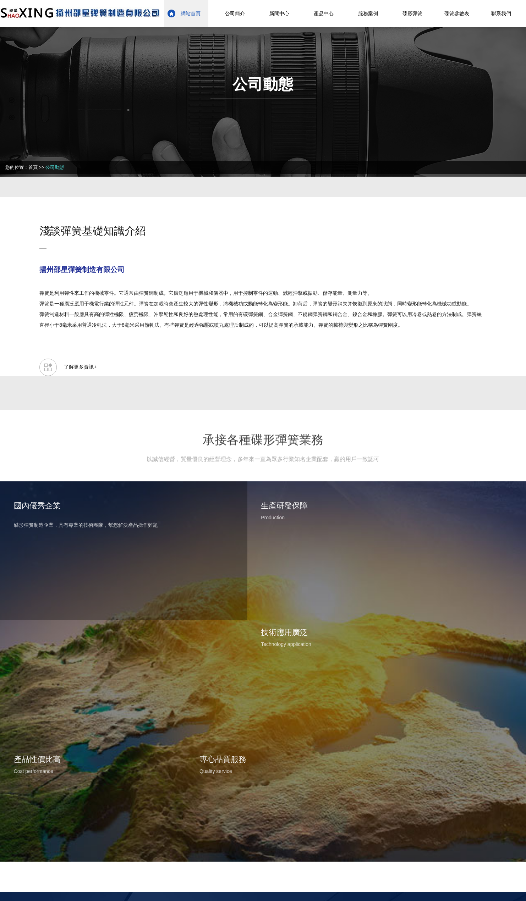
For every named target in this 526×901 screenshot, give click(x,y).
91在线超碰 (114, 885)
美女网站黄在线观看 (118, 846)
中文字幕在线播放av (427, 846)
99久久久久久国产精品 (472, 859)
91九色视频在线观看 (167, 846)
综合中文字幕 (266, 885)
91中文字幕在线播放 (446, 878)
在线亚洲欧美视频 (100, 872)
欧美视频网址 (320, 865)
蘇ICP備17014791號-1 (149, 806)
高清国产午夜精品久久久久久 (368, 846)
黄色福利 (10, 897)
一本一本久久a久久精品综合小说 (211, 885)
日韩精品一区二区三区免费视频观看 (344, 872)
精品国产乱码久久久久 (192, 897)
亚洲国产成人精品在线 (318, 891)
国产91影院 (236, 865)
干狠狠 (313, 853)
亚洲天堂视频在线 (216, 872)
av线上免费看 (34, 885)
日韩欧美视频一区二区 (372, 891)
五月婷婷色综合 (357, 865)
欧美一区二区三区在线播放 (389, 878)
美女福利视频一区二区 (66, 846)
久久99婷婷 (147, 859)
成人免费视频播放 (86, 859)
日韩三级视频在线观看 (418, 859)
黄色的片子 (221, 878)
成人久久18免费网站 (227, 891)
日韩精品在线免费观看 (161, 865)
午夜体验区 (414, 891)
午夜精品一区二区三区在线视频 (471, 885)
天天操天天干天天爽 (101, 891)
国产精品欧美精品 (147, 891)
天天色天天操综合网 (503, 846)
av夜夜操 (183, 872)
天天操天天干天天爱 (309, 846)
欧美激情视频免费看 (146, 872)
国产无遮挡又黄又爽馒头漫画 (434, 865)
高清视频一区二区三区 (243, 853)
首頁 (33, 167)
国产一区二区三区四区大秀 (270, 872)
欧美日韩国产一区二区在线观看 (320, 885)
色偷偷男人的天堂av (52, 891)
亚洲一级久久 (72, 853)
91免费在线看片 (447, 891)
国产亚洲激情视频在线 (326, 859)
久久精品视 (420, 885)
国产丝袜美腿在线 (110, 853)
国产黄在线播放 (372, 859)
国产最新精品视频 (70, 878)
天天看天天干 (186, 891)
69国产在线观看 (272, 891)
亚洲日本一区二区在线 (348, 853)
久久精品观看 (484, 891)
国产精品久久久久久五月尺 (267, 859)
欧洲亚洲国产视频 (151, 885)
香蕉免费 (120, 859)
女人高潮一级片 (459, 853)
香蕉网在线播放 (504, 872)
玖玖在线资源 (82, 897)
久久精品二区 (487, 878)
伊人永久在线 (204, 865)
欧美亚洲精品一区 (43, 897)
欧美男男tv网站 (117, 897)
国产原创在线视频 (194, 853)
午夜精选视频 (48, 859)
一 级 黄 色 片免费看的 (330, 878)
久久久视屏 (106, 878)
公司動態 (54, 167)
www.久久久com (153, 853)
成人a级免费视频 (57, 872)
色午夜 (488, 853)
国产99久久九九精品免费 (221, 846)
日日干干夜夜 (268, 846)
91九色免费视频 (405, 872)
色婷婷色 (388, 865)
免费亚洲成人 (34, 865)
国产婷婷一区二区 (257, 878)
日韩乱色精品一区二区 (28, 853)
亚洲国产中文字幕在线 (276, 865)
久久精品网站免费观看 (25, 840)
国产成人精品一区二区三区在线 (198, 859)
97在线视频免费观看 (23, 878)
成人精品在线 (287, 853)
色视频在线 (22, 872)
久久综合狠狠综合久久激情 (407, 853)
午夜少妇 (513, 891)
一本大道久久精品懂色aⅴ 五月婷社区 (163, 878)
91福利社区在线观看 (75, 885)
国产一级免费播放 (112, 865)
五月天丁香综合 (71, 865)
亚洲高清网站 (486, 865)
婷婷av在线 (465, 846)
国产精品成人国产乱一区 (455, 872)
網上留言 (44, 767)
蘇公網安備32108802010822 (209, 806)
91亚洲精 (291, 878)
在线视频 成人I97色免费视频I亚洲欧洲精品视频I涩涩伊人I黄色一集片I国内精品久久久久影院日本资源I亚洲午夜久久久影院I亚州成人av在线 (152, 833)
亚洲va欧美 (151, 897)
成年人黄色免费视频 (381, 885)
